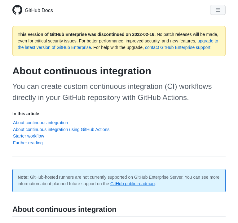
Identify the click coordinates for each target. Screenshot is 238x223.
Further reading (28, 142)
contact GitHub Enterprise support (177, 47)
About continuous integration (40, 122)
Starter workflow (28, 135)
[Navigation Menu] (218, 10)
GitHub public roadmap (132, 183)
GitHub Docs (39, 10)
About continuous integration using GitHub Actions (61, 129)
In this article (25, 113)
